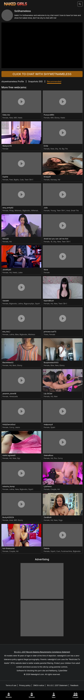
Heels (20, 118)
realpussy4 (48, 424)
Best (14, 365)
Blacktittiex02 (7, 362)
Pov (55, 458)
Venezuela (13, 396)
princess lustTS (50, 332)
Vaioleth (5, 301)
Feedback (74, 685)
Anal (68, 210)
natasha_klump (8, 486)
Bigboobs (26, 210)
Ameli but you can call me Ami (56, 239)
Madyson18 (7, 146)
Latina (20, 303)
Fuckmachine (66, 551)
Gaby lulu (6, 115)
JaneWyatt (6, 270)
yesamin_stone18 (9, 393)
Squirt (37, 303)
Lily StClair (48, 393)
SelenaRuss (48, 455)
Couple (53, 489)
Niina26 (5, 239)
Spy (18, 458)
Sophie (5, 177)
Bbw (17, 334)
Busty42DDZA (8, 517)
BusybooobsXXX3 (51, 362)
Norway (54, 180)
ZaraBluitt (47, 517)
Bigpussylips (29, 303)
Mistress (18, 210)
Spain (53, 427)
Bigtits (16, 180)
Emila (46, 146)
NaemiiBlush (49, 301)
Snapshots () (35, 81)
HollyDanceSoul (8, 424)
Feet (11, 180)
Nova (46, 270)
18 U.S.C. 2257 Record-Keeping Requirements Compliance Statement (42, 652)
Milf (15, 118)
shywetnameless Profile (12, 81)
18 (60, 149)
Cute (22, 180)
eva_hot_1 (6, 332)
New (11, 118)
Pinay (11, 210)
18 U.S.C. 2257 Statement (57, 685)
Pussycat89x (49, 115)
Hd (59, 180)
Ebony (56, 118)
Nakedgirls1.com (37, 674)
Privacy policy (25, 685)
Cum (58, 551)
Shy (56, 149)
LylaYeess (48, 486)
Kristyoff (47, 177)
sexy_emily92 (7, 208)
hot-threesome (8, 548)
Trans (46, 334)
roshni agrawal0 (8, 455)
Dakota (46, 548)
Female (5, 118)
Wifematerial (36, 210)
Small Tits (75, 210)
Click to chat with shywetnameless (42, 74)
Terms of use (11, 685)
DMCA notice (38, 685)
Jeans (17, 427)
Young (53, 210)
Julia (46, 208)
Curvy (11, 427)
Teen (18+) (29, 180)
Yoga (60, 520)
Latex (20, 272)
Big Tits (65, 149)
